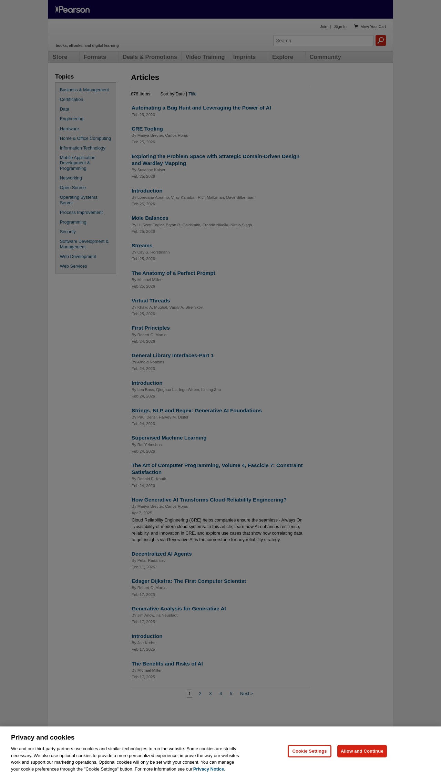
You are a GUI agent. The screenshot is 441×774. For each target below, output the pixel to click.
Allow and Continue (362, 759)
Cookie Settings (309, 759)
